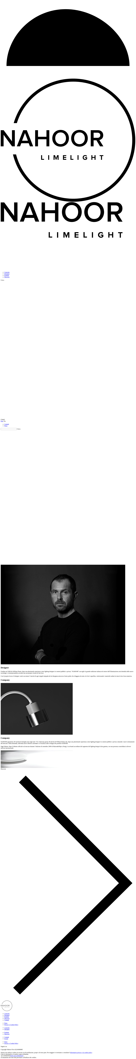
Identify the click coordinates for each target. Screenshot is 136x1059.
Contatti (6, 424)
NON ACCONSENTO (16, 1056)
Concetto (7, 272)
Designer (7, 274)
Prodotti (6, 275)
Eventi (6, 1039)
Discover (7, 277)
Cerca (18, 429)
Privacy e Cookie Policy (11, 1024)
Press (5, 426)
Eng (2, 421)
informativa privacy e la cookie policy (81, 1052)
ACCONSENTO (5, 1056)
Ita (5, 421)
